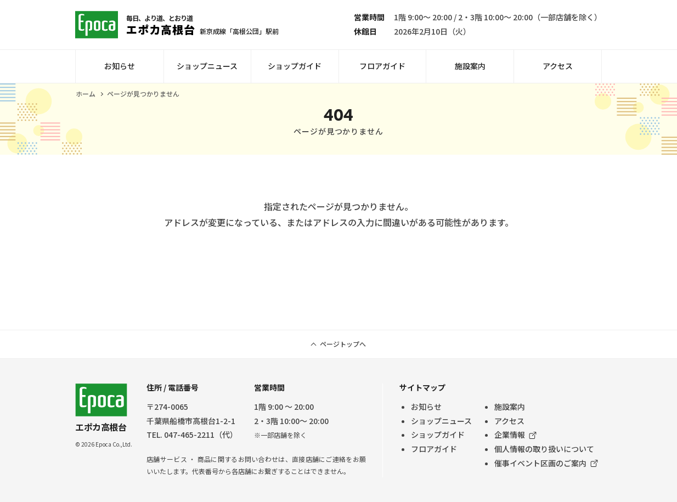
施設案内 (470, 65)
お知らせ (119, 65)
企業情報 (509, 434)
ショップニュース (207, 65)
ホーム (85, 93)
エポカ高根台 (101, 408)
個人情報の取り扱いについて (544, 448)
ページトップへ (343, 343)
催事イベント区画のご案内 (540, 463)
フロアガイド (382, 65)
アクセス (558, 65)
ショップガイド (294, 65)
